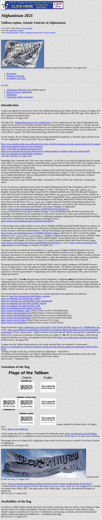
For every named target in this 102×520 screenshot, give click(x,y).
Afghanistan (11, 95)
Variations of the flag (15, 76)
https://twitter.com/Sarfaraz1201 (83, 243)
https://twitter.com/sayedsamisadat (15, 318)
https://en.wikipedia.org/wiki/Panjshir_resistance (22, 154)
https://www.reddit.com (18, 429)
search (22, 32)
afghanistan (13, 30)
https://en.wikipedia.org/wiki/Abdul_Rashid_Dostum (23, 303)
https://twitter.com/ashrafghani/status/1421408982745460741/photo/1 (30, 233)
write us (46, 32)
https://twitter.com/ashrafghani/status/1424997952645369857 (27, 221)
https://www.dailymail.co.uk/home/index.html (77, 337)
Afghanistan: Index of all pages (19, 97)
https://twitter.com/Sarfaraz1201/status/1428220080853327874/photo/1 (31, 243)
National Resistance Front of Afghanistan (32, 122)
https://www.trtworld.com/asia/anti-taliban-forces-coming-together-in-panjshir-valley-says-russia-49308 (45, 151)
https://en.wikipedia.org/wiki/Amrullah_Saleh (20, 306)
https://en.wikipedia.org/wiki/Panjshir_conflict (21, 298)
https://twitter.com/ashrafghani (14, 322)
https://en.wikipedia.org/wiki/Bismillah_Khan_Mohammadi (26, 301)
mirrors (52, 32)
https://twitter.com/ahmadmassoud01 (16, 315)
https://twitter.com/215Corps (13, 320)
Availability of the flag (16, 78)
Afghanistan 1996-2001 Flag (18, 90)
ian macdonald (27, 28)
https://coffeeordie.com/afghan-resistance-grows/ (22, 149)
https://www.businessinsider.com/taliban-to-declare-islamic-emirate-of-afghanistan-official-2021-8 (50, 484)
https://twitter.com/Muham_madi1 (15, 310)
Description (11, 73)
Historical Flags (13, 92)
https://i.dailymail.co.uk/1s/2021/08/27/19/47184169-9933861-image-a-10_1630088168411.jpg (59, 327)
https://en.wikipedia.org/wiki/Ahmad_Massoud (21, 308)
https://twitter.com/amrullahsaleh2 (15, 313)
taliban (20, 30)
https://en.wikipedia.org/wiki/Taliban (81, 433)
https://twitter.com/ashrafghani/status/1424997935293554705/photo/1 (38, 209)
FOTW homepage (12, 32)
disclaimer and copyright (33, 32)
